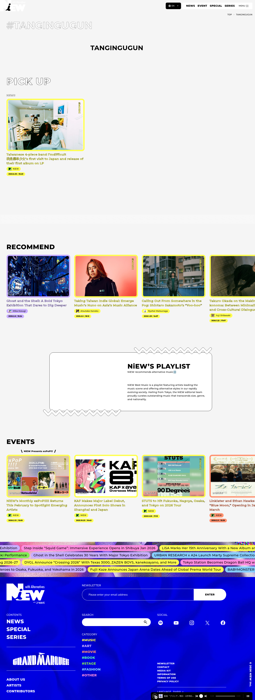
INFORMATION (166, 674)
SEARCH (88, 614)
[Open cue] (248, 696)
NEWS (190, 5)
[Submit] (146, 622)
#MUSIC (89, 640)
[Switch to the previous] (197, 696)
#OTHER (89, 675)
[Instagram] (191, 623)
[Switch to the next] (206, 696)
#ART (87, 646)
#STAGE (89, 663)
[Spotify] (160, 623)
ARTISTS (14, 685)
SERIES (230, 5)
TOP (229, 14)
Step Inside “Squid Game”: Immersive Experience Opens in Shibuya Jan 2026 (92, 548)
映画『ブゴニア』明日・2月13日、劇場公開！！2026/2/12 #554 (179, 696)
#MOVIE (89, 652)
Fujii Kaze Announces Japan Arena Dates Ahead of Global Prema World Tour (157, 569)
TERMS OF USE (166, 677)
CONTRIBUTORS (21, 691)
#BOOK (88, 658)
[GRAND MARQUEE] (41, 659)
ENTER (210, 594)
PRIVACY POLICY (168, 681)
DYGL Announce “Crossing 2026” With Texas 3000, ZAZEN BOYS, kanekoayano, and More (102, 562)
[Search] (116, 622)
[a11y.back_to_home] (13, 7)
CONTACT (163, 667)
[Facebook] (223, 623)
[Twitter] (207, 623)
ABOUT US (16, 679)
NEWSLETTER (91, 585)
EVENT (202, 5)
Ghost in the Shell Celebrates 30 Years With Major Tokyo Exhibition (93, 555)
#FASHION (91, 669)
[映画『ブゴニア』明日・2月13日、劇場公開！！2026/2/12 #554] (156, 697)
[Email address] (138, 594)
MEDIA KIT (164, 670)
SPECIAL (216, 5)
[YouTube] (176, 623)
